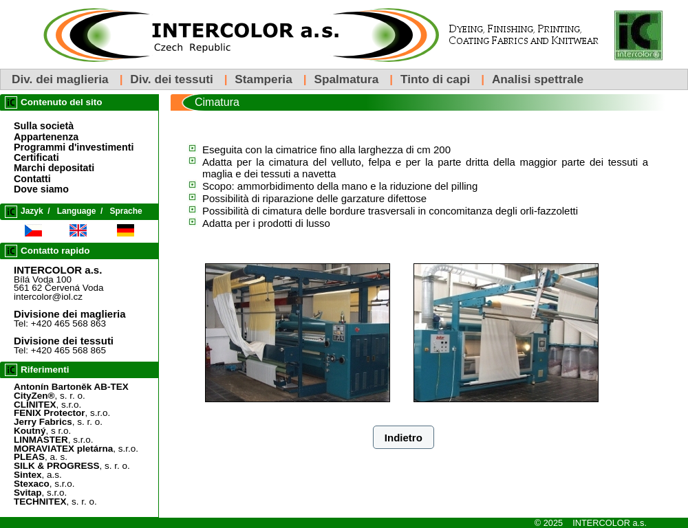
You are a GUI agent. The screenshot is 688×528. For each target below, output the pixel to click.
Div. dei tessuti (171, 79)
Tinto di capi (435, 79)
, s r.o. (42, 431)
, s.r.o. (47, 404)
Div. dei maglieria (60, 79)
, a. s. (40, 457)
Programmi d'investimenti (73, 147)
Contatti (32, 178)
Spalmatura (346, 79)
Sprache (125, 211)
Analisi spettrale (537, 79)
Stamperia (263, 79)
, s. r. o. (49, 395)
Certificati (36, 157)
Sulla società (44, 125)
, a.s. (38, 475)
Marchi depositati (54, 167)
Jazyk (32, 211)
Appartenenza (46, 136)
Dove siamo (41, 189)
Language (76, 211)
